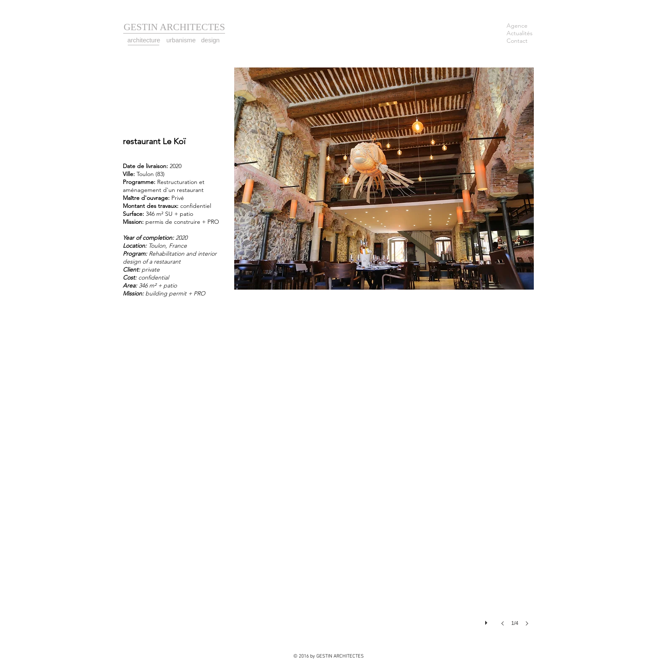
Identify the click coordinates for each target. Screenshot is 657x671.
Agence (517, 25)
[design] (211, 40)
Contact (517, 40)
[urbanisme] (182, 40)
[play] (487, 620)
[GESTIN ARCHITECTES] (174, 27)
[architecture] (144, 40)
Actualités (520, 33)
